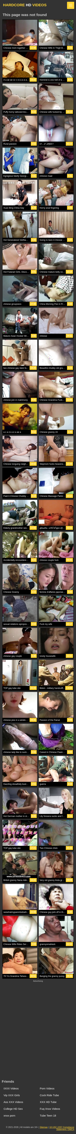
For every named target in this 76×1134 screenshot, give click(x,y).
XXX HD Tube (48, 1102)
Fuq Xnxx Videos (50, 1108)
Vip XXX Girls (12, 1095)
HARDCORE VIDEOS (25, 5)
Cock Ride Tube (49, 1095)
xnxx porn (9, 1115)
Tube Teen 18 (48, 1115)
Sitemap (44, 1127)
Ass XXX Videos (13, 1102)
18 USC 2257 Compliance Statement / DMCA (61, 1128)
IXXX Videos (11, 1088)
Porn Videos (47, 1088)
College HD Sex (13, 1108)
